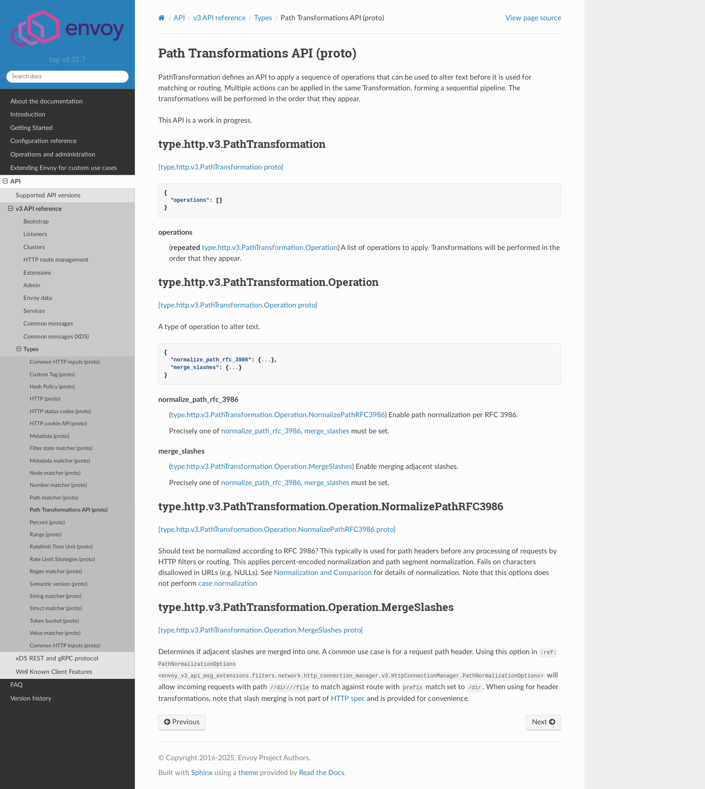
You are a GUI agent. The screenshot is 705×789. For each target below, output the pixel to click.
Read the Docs (321, 772)
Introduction (27, 114)
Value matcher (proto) (55, 633)
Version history (30, 698)
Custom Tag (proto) (52, 374)
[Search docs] (67, 76)
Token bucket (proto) (54, 621)
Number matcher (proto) (58, 485)
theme (248, 772)
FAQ (16, 685)
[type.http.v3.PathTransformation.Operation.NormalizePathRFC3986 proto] (277, 529)
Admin (31, 286)
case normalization (227, 583)
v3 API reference (35, 209)
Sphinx (202, 772)
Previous (182, 722)
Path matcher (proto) (54, 497)
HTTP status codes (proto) (60, 411)
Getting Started (31, 128)
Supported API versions (48, 195)
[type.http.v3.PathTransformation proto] (220, 167)
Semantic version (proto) (58, 584)
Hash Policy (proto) (52, 386)
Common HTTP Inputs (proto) (65, 645)
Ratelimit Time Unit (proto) (61, 546)
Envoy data (37, 298)
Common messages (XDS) (56, 337)
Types (28, 350)
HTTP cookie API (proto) (58, 423)
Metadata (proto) (49, 436)
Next (543, 722)
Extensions (37, 273)
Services (34, 311)
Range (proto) (46, 534)
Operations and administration (52, 154)
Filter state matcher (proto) (61, 448)
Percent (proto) (47, 522)
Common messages (48, 324)
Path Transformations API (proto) (68, 510)
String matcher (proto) (55, 596)
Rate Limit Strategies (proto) (62, 559)
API (12, 182)
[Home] (161, 18)
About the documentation (46, 101)
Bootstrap (36, 222)
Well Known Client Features (54, 672)
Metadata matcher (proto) (60, 461)
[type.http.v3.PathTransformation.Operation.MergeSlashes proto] (260, 630)
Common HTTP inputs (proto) (65, 362)
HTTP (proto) (45, 399)
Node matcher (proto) (55, 473)
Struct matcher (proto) (56, 608)
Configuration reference (43, 141)
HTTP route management (56, 260)
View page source (533, 18)
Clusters (34, 247)
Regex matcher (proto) (56, 571)
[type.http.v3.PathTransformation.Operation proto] (237, 305)
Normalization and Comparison (323, 572)
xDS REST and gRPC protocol (57, 658)
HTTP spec (348, 698)
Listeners (35, 234)
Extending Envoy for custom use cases (63, 168)
